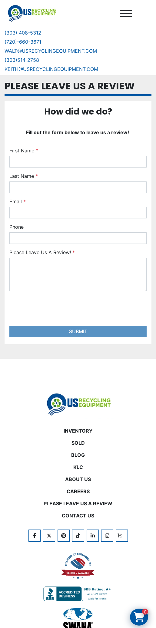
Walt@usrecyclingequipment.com (51, 51)
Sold (78, 443)
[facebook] (34, 536)
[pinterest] (64, 536)
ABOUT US (78, 479)
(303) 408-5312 (23, 33)
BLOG (78, 455)
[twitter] (49, 536)
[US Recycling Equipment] (78, 404)
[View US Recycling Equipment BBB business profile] (78, 593)
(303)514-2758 (22, 60)
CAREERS (78, 491)
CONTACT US (78, 516)
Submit (78, 331)
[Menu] (126, 13)
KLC (78, 467)
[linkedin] (93, 536)
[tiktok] (78, 536)
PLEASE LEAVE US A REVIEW (78, 503)
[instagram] (107, 536)
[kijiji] (122, 536)
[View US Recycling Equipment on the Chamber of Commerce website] (78, 565)
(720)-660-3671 (23, 42)
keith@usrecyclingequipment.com (51, 69)
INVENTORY (78, 431)
